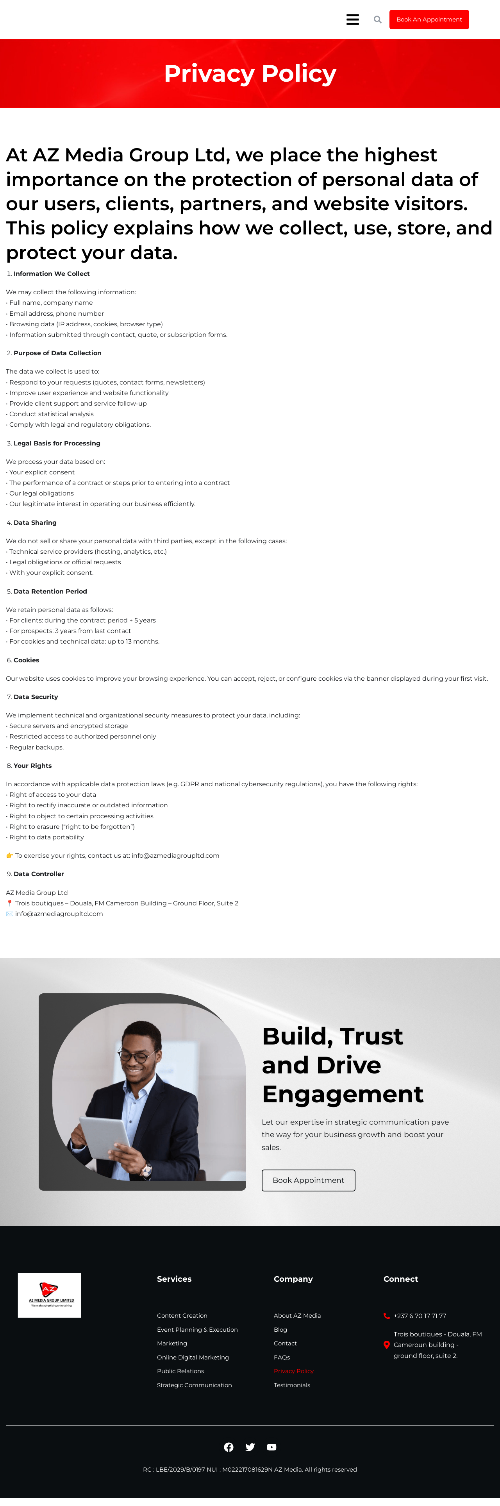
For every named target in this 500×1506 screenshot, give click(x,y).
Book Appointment (309, 1180)
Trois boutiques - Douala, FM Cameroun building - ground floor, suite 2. (438, 1345)
